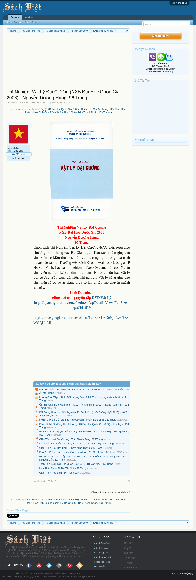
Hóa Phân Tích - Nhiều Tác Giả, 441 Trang (62, 468)
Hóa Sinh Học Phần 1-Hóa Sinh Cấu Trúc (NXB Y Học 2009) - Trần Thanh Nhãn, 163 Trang (75, 111)
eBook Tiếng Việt (102, 543)
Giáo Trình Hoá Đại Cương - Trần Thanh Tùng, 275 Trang (71, 439)
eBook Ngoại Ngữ (102, 557)
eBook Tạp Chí (101, 552)
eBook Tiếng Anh (102, 548)
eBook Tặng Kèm (102, 562)
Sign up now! (160, 36)
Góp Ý (127, 548)
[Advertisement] (68, 62)
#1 (129, 481)
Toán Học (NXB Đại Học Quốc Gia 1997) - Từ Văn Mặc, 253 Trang (76, 464)
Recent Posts (30, 22)
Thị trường (129, 558)
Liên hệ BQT (130, 567)
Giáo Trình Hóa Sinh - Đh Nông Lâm (59, 472)
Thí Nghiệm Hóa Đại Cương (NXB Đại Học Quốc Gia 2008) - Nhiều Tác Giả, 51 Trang (60, 109)
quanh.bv (54, 102)
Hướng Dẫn (99, 566)
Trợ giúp (128, 562)
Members (29, 17)
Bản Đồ (128, 543)
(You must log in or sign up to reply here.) (110, 492)
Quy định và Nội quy (182, 573)
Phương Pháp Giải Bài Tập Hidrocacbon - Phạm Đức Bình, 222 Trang (77, 419)
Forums (15, 17)
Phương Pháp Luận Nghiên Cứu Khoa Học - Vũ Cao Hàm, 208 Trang (77, 452)
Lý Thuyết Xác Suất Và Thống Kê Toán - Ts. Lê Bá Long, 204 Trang (76, 443)
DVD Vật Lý (101, 298)
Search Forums (13, 22)
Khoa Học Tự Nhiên (29, 102)
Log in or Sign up (179, 3)
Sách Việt (169, 71)
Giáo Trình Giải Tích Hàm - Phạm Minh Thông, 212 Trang (70, 447)
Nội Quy (128, 553)
